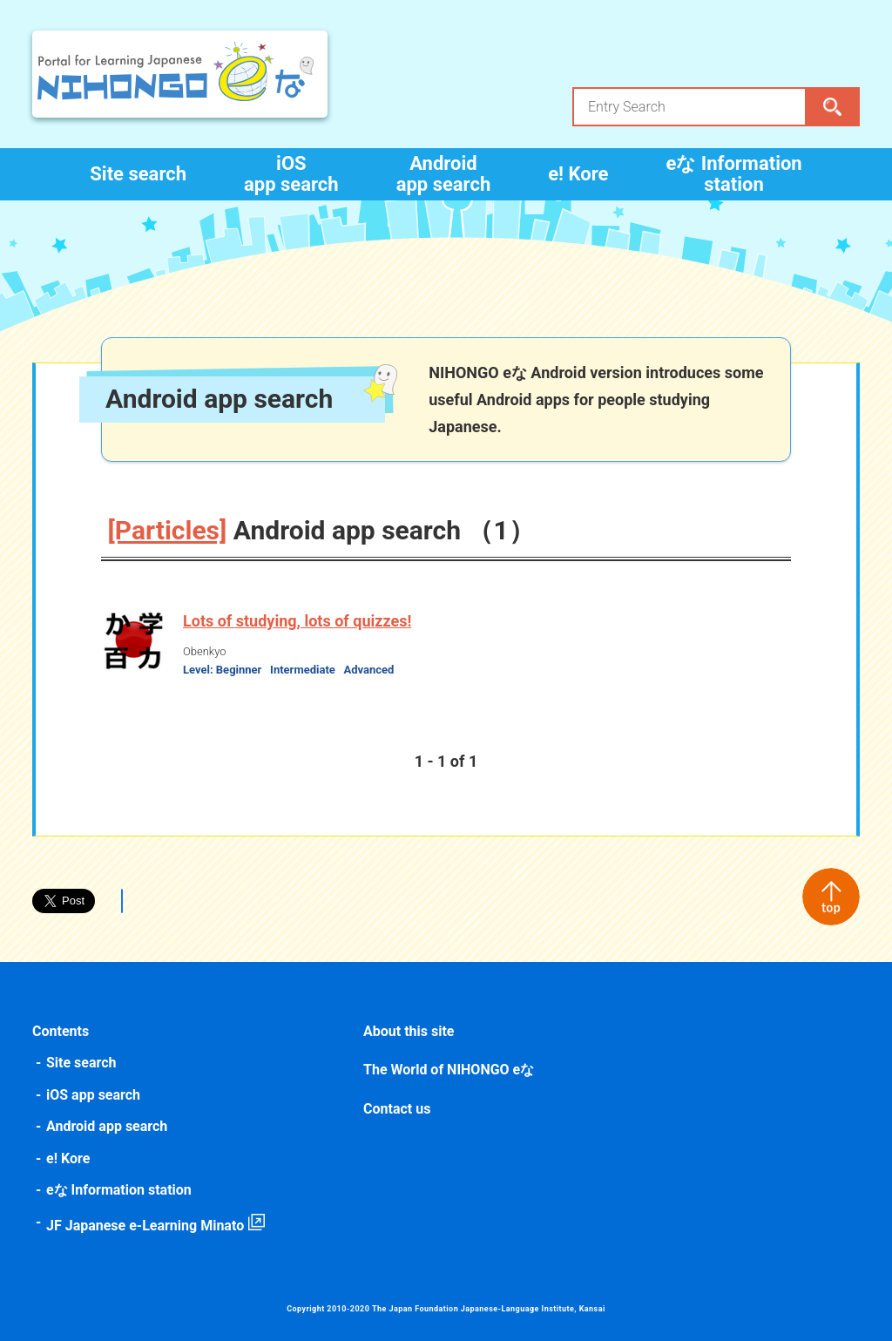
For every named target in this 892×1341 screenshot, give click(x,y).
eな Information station (733, 173)
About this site (408, 1031)
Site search (138, 174)
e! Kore (578, 174)
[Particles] (167, 530)
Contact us (396, 1109)
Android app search (443, 173)
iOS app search (291, 173)
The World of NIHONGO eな (448, 1069)
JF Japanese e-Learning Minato (145, 1225)
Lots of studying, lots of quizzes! (297, 621)
